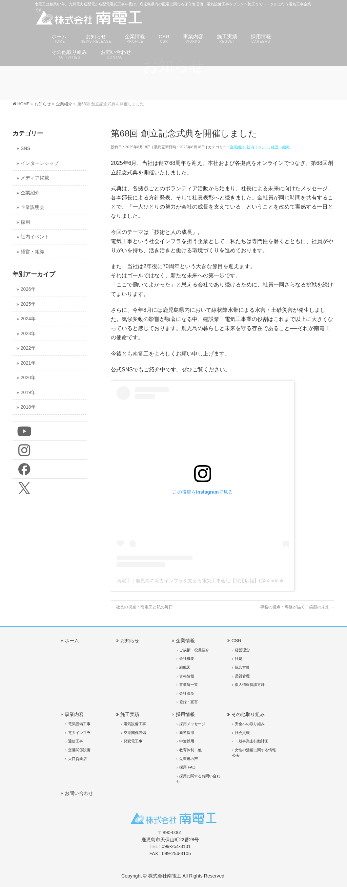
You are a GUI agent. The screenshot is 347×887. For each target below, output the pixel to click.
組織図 (184, 667)
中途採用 (186, 741)
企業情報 (185, 640)
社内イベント (258, 147)
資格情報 (186, 676)
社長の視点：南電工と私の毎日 (142, 607)
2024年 (28, 318)
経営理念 (242, 650)
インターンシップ (40, 163)
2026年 (28, 289)
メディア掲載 (35, 177)
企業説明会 (32, 207)
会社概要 (186, 658)
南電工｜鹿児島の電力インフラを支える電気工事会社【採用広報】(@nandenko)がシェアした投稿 (221, 580)
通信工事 (75, 741)
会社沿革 (186, 693)
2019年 (28, 392)
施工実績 (129, 714)
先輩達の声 (188, 759)
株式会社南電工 (164, 876)
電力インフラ (79, 733)
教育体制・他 (190, 750)
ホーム (72, 640)
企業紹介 (237, 147)
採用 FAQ (187, 767)
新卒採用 (186, 733)
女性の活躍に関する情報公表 (254, 752)
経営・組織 (280, 147)
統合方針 (242, 667)
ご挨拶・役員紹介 (194, 650)
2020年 (28, 377)
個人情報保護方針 (250, 685)
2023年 (28, 333)
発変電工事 (133, 741)
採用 (25, 222)
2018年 (28, 407)
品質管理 (242, 676)
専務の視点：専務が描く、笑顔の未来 (297, 607)
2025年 (28, 304)
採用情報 (185, 714)
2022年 (28, 348)
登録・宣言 (188, 702)
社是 (238, 658)
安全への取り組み (250, 724)
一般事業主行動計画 (251, 741)
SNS (25, 148)
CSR (236, 640)
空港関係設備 (79, 750)
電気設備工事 (79, 724)
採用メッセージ (192, 724)
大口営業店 (77, 759)
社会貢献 (242, 733)
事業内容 (74, 714)
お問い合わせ (79, 793)
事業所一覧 (188, 685)
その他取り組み (248, 714)
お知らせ (129, 640)
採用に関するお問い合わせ (198, 778)
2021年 (28, 363)
